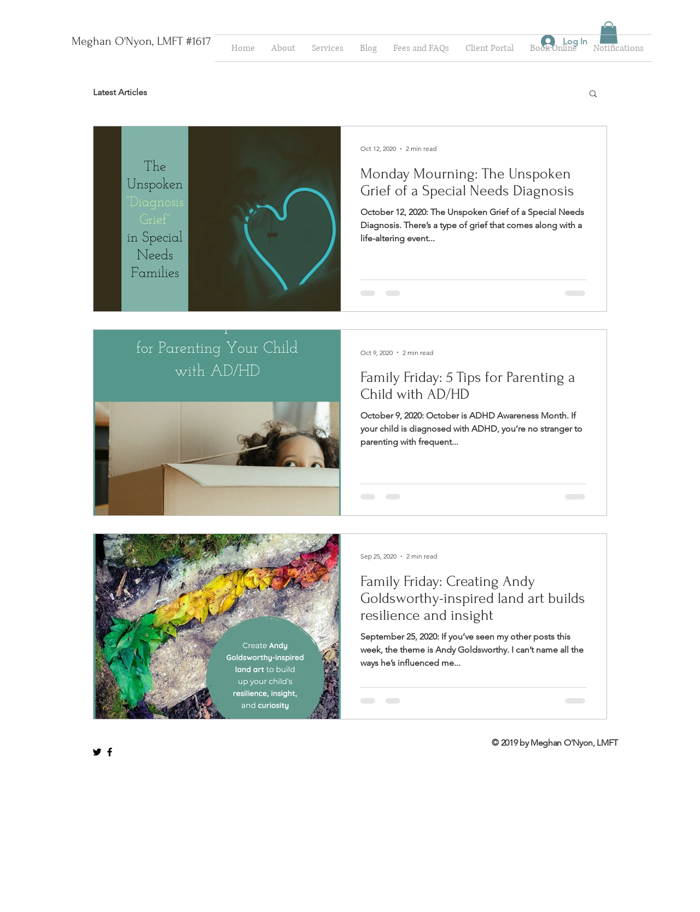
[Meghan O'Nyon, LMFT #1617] (141, 41)
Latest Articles (120, 92)
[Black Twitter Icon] (97, 752)
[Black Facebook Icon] (109, 752)
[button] (608, 32)
